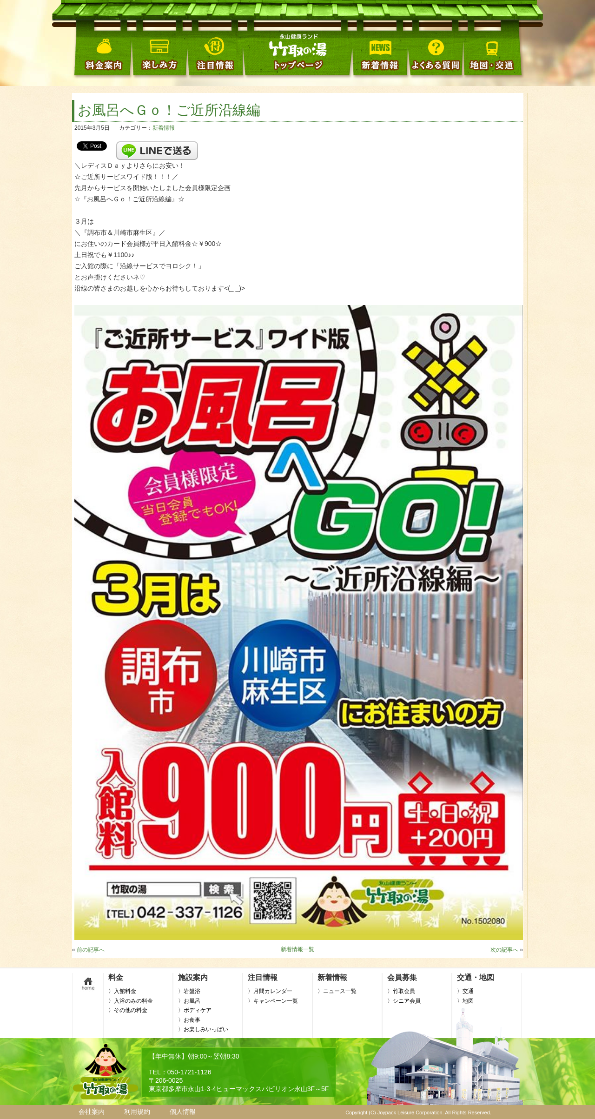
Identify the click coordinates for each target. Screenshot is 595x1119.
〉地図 (465, 1001)
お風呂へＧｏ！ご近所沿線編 (169, 110)
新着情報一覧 (297, 949)
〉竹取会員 (401, 991)
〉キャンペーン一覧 (273, 1001)
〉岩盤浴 (189, 991)
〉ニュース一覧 (337, 991)
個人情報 (183, 1111)
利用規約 (137, 1111)
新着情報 (163, 128)
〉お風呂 (189, 1001)
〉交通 (465, 991)
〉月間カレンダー (270, 991)
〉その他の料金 (127, 1010)
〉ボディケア (195, 1010)
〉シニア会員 (404, 1001)
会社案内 (92, 1111)
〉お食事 (189, 1020)
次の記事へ (504, 950)
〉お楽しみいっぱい (203, 1029)
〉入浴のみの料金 (130, 1001)
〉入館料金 (122, 991)
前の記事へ (91, 950)
